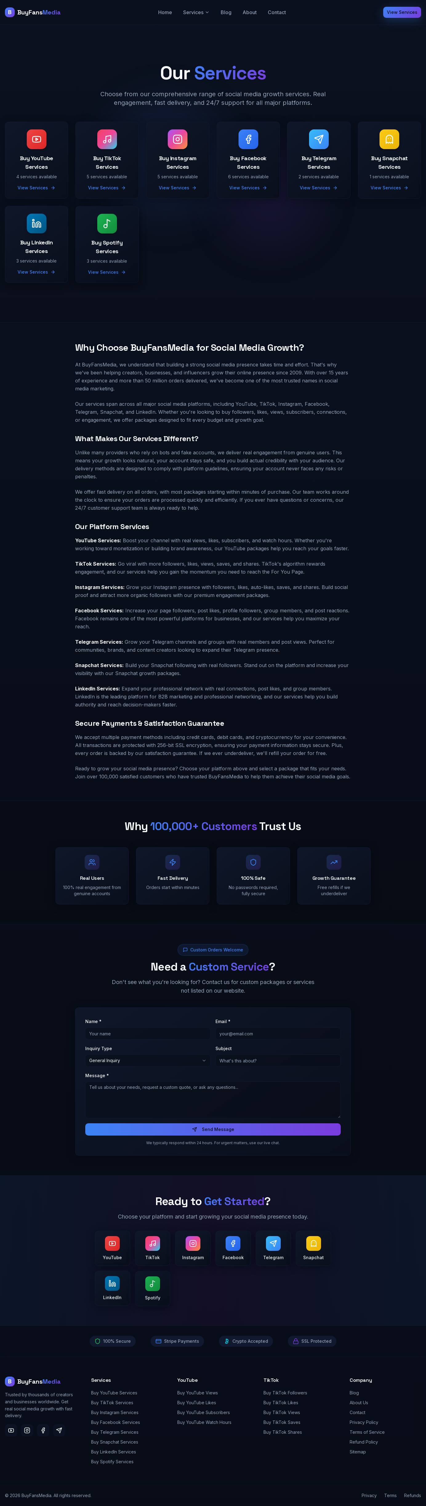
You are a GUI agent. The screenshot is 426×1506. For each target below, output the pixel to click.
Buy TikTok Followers (285, 1392)
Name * (93, 1023)
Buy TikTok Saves (281, 1422)
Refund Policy (364, 1442)
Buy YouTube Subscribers (203, 1412)
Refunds (412, 1495)
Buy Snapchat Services (114, 1442)
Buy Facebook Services (115, 1422)
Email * (223, 1023)
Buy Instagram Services (115, 1412)
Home (165, 12)
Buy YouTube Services (114, 1392)
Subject (223, 1050)
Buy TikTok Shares (282, 1432)
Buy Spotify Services (112, 1461)
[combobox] (148, 1063)
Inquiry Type (98, 1050)
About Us (359, 1402)
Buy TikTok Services (112, 1402)
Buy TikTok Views (281, 1412)
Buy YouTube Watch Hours (204, 1422)
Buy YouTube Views (197, 1392)
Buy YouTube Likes (196, 1402)
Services (196, 12)
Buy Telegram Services (115, 1432)
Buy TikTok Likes (280, 1402)
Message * (97, 1077)
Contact (277, 12)
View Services (402, 12)
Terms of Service (367, 1432)
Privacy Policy (364, 1422)
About (250, 12)
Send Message (213, 1131)
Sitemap (358, 1451)
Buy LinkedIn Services (113, 1451)
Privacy (369, 1495)
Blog (226, 12)
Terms (390, 1495)
